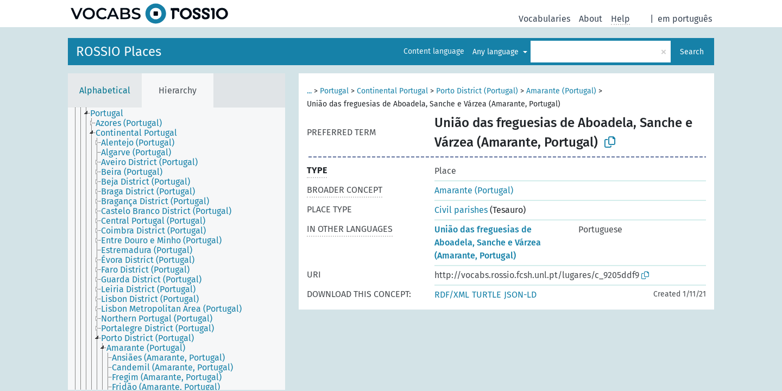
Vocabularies (544, 19)
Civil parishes (461, 210)
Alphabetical (104, 90)
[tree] (176, 249)
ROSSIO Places (118, 51)
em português (685, 19)
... (309, 91)
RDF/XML (451, 294)
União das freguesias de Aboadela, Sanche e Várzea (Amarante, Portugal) (487, 242)
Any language (496, 51)
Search (692, 51)
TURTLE (486, 294)
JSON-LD (520, 294)
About (590, 19)
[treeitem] (111, 113)
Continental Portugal (392, 91)
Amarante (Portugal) (561, 91)
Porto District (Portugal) (477, 91)
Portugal (334, 91)
